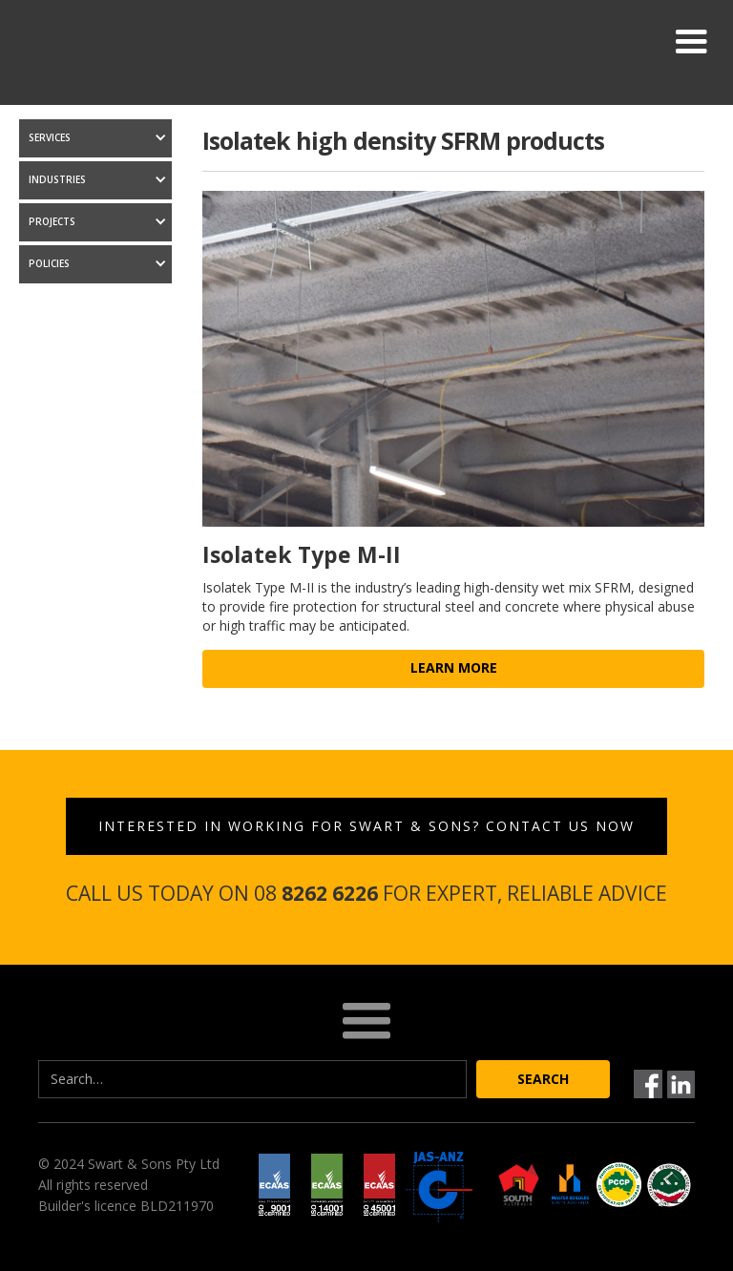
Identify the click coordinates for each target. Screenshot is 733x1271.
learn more (453, 667)
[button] (691, 42)
